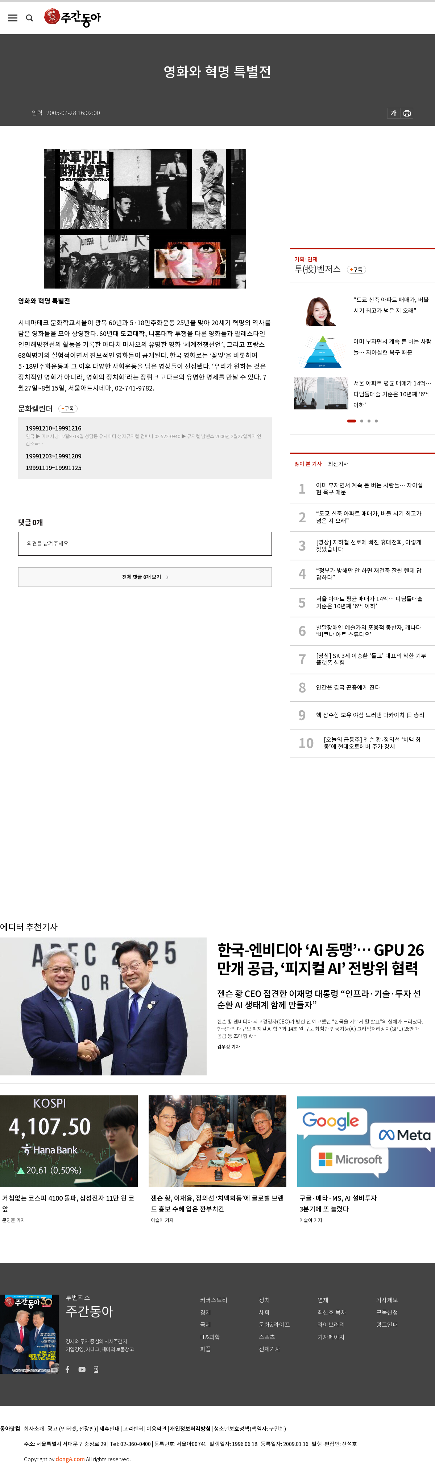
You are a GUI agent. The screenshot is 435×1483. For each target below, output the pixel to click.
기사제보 (387, 1300)
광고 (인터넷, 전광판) (71, 1429)
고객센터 (133, 1429)
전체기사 (270, 1349)
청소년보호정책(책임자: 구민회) (250, 1429)
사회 (264, 1312)
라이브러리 (331, 1324)
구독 (69, 408)
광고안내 (387, 1324)
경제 (205, 1312)
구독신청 (387, 1312)
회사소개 (34, 1429)
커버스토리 (213, 1300)
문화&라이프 (274, 1324)
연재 (323, 1300)
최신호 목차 (332, 1312)
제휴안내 (109, 1429)
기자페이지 (331, 1337)
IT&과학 (210, 1337)
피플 (205, 1349)
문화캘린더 (35, 409)
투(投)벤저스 (317, 269)
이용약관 (156, 1429)
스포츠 (267, 1337)
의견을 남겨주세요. (48, 543)
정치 (264, 1300)
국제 (205, 1324)
